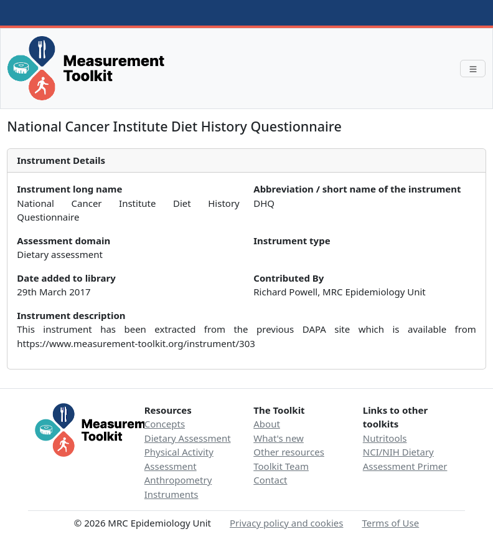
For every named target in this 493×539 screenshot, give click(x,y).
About (266, 423)
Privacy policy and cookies (286, 523)
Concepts (164, 423)
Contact (270, 480)
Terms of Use (390, 523)
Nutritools (385, 438)
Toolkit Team (281, 466)
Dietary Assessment (187, 438)
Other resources (288, 452)
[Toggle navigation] (473, 68)
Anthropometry (178, 480)
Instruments (171, 494)
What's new (278, 438)
